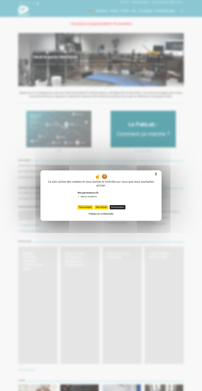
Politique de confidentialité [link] (101, 214)
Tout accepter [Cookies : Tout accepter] (85, 207)
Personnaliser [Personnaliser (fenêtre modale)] (117, 207)
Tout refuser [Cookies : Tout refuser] (101, 207)
